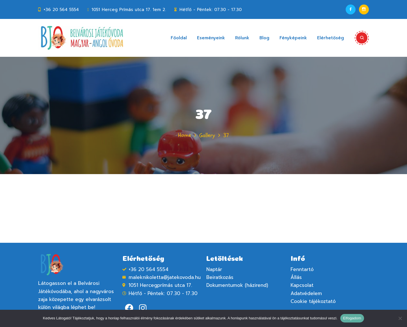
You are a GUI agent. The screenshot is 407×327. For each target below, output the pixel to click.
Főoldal (179, 38)
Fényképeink (293, 38)
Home (184, 135)
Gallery (207, 135)
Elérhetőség (330, 38)
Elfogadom (352, 318)
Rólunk (242, 38)
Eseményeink (211, 38)
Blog (264, 38)
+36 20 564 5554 (61, 10)
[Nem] (400, 318)
